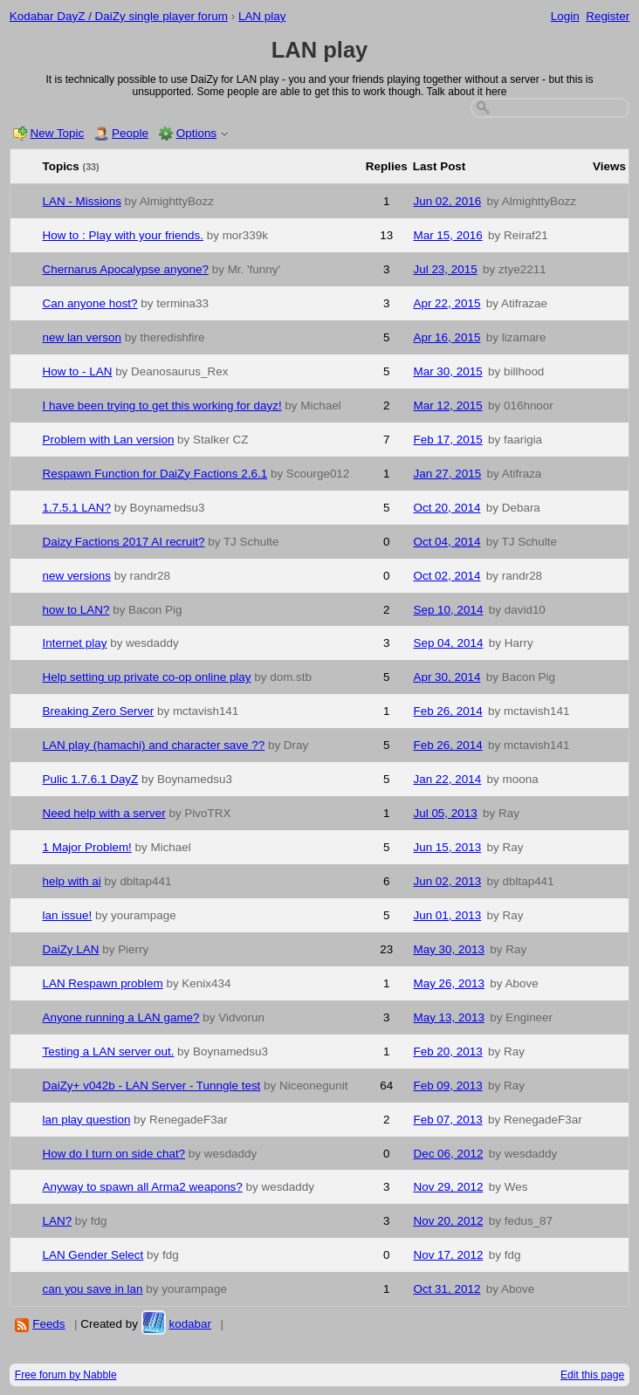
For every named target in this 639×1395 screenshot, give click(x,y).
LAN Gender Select (93, 1254)
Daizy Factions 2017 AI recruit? (124, 541)
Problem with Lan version (109, 439)
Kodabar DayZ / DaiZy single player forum (119, 16)
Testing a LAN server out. (109, 1051)
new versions (77, 575)
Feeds (48, 1323)
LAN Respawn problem (103, 983)
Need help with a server (104, 813)
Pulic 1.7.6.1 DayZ (91, 779)
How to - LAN (78, 371)
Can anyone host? (90, 303)
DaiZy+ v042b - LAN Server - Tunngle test (152, 1085)
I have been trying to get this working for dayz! (162, 405)
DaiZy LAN (71, 949)
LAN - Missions (82, 201)
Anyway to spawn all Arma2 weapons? (143, 1186)
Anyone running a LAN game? (121, 1017)
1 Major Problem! (87, 847)
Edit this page (592, 1375)
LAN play (262, 16)
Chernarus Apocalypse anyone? (126, 269)
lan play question (87, 1119)
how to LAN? (76, 609)
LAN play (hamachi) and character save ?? (154, 745)
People (130, 133)
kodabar (189, 1323)
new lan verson (82, 337)
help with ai (72, 881)
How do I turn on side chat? (114, 1153)
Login (565, 16)
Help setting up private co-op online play (147, 677)
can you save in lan (93, 1288)
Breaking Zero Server (99, 711)
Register (607, 16)
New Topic (58, 133)
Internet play (75, 642)
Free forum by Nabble (66, 1375)
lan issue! (68, 915)
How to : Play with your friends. (123, 235)
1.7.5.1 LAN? (77, 507)
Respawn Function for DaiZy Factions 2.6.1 (155, 473)
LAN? (57, 1220)
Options (196, 133)
